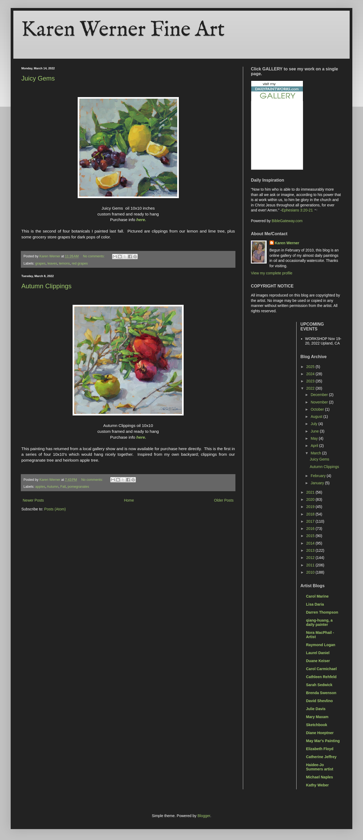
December (320, 395)
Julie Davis (316, 709)
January (318, 483)
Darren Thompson (322, 612)
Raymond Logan (321, 645)
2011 (310, 565)
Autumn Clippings (46, 286)
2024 (310, 374)
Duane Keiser (318, 661)
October (318, 409)
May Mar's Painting (323, 741)
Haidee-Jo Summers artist (319, 767)
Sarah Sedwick (319, 685)
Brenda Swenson (321, 693)
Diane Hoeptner (320, 733)
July (314, 424)
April (315, 445)
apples (40, 487)
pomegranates (78, 487)
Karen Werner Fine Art (123, 30)
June (315, 431)
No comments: (94, 256)
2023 (310, 381)
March (316, 453)
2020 (310, 499)
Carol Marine (317, 596)
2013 (310, 550)
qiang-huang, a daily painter (319, 622)
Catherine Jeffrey (321, 757)
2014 (310, 543)
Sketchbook (316, 725)
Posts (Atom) (55, 509)
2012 (310, 557)
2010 (310, 572)
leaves (52, 263)
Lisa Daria (315, 604)
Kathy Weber (317, 785)
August (317, 416)
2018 (310, 514)
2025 (310, 367)
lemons (64, 263)
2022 (310, 388)
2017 (310, 521)
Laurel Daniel (318, 653)
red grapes (80, 263)
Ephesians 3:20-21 (297, 210)
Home (129, 500)
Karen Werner (287, 243)
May (315, 438)
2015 (310, 536)
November (320, 402)
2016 (310, 528)
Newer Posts (33, 500)
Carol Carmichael (321, 669)
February (319, 476)
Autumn (52, 487)
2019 (310, 507)
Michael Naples (319, 777)
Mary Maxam (317, 717)
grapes (40, 263)
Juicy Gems (38, 78)
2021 (310, 492)
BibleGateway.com (287, 221)
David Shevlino (319, 701)
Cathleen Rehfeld (321, 677)
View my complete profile (271, 273)
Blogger (204, 816)
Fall (63, 487)
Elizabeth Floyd (320, 749)
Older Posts (224, 500)
